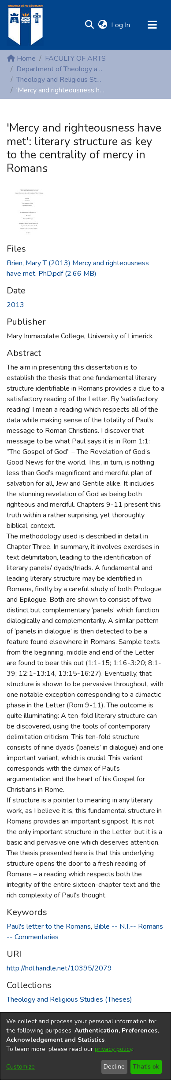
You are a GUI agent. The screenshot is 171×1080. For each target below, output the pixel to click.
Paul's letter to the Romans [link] (49, 926)
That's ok (146, 1066)
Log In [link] (121, 25)
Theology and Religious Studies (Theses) (60, 79)
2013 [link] (15, 305)
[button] (89, 25)
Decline (114, 1066)
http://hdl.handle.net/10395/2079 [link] (59, 968)
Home (21, 58)
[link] (69, 999)
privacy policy (113, 1049)
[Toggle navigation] (152, 25)
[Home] (25, 25)
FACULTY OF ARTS (75, 58)
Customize (20, 1066)
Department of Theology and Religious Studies (60, 69)
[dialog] (85, 1046)
